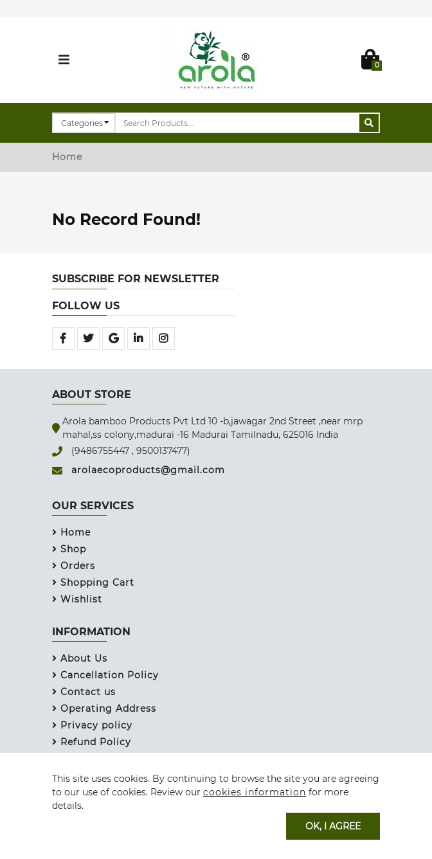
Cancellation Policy (105, 675)
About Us (79, 658)
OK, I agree (333, 825)
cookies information (254, 792)
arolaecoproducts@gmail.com (148, 470)
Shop (69, 549)
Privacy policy (92, 725)
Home (67, 157)
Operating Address (104, 708)
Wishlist (77, 599)
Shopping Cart (93, 582)
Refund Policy (91, 742)
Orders (73, 566)
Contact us (84, 692)
